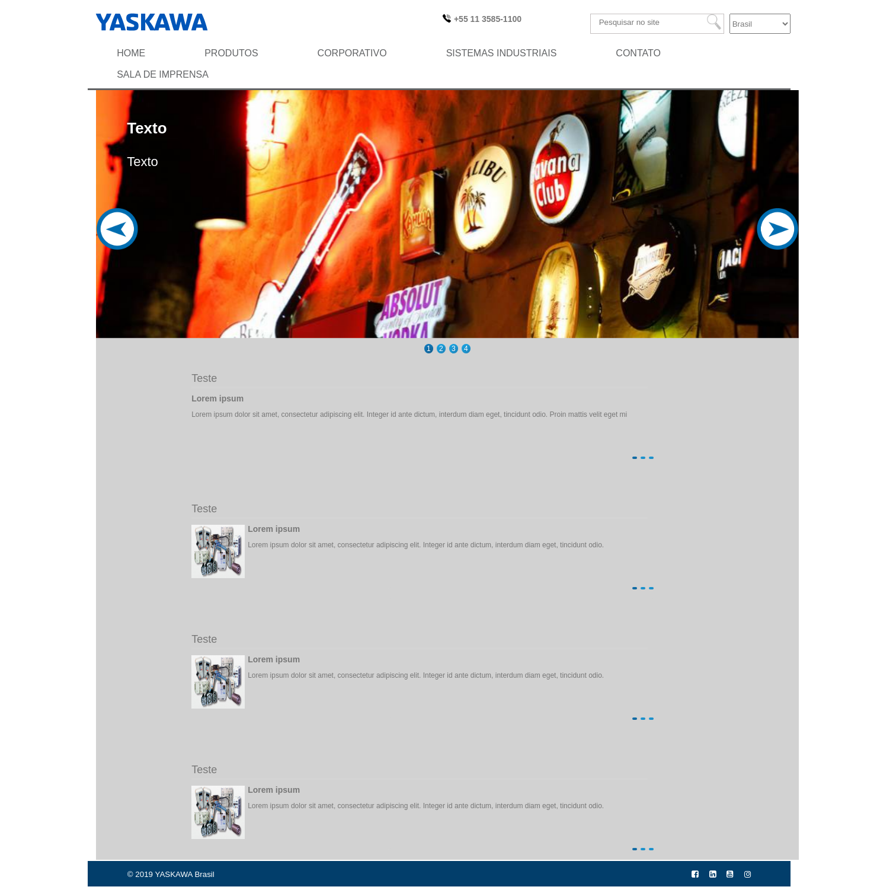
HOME (131, 53)
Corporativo (352, 53)
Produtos (231, 53)
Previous (121, 245)
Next (773, 245)
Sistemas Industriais (501, 53)
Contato (638, 53)
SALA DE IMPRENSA (163, 74)
